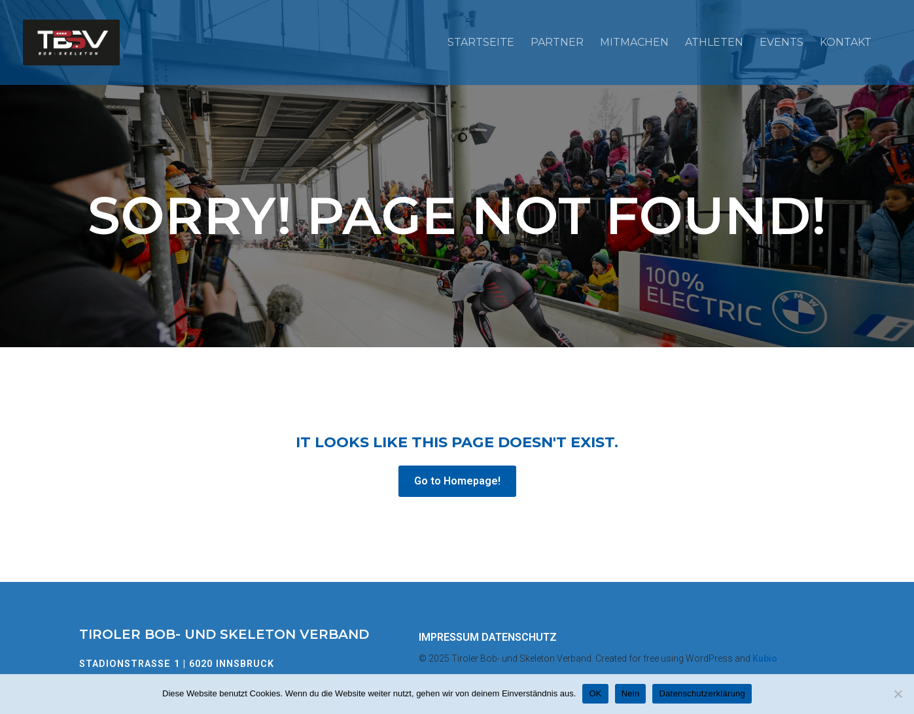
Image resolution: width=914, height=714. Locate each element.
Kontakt (845, 42)
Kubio (764, 658)
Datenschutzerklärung (702, 693)
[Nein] (897, 693)
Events (781, 42)
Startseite (481, 42)
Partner (557, 42)
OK (595, 693)
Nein (631, 693)
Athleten (714, 42)
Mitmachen (634, 42)
